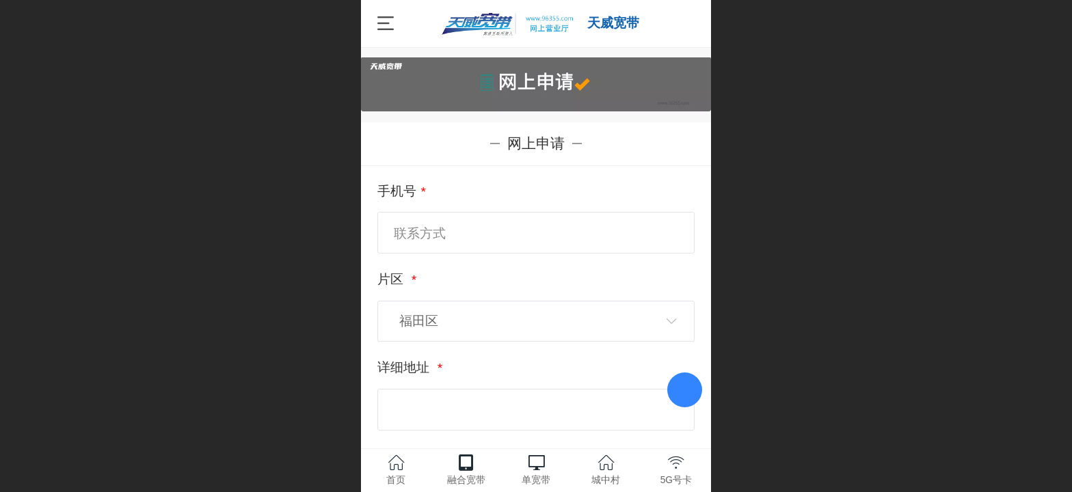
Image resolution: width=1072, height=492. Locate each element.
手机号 (396, 191)
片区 (392, 279)
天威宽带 (613, 23)
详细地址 (405, 367)
